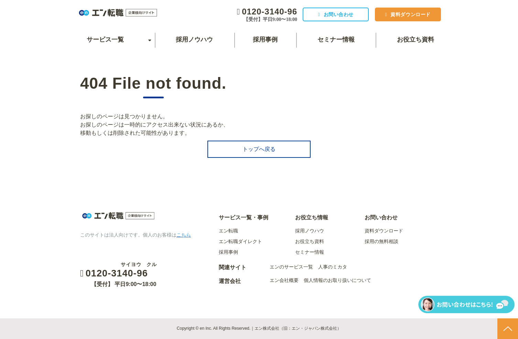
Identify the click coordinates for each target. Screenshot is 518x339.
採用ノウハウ (194, 39)
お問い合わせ (335, 14)
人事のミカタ (332, 266)
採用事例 (265, 39)
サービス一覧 (105, 39)
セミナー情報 (336, 39)
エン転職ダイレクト (240, 241)
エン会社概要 (284, 280)
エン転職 (228, 230)
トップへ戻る (259, 149)
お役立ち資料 (415, 39)
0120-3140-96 (265, 11)
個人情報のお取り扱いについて (337, 280)
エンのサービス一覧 (291, 266)
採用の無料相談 (381, 241)
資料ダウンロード (410, 14)
